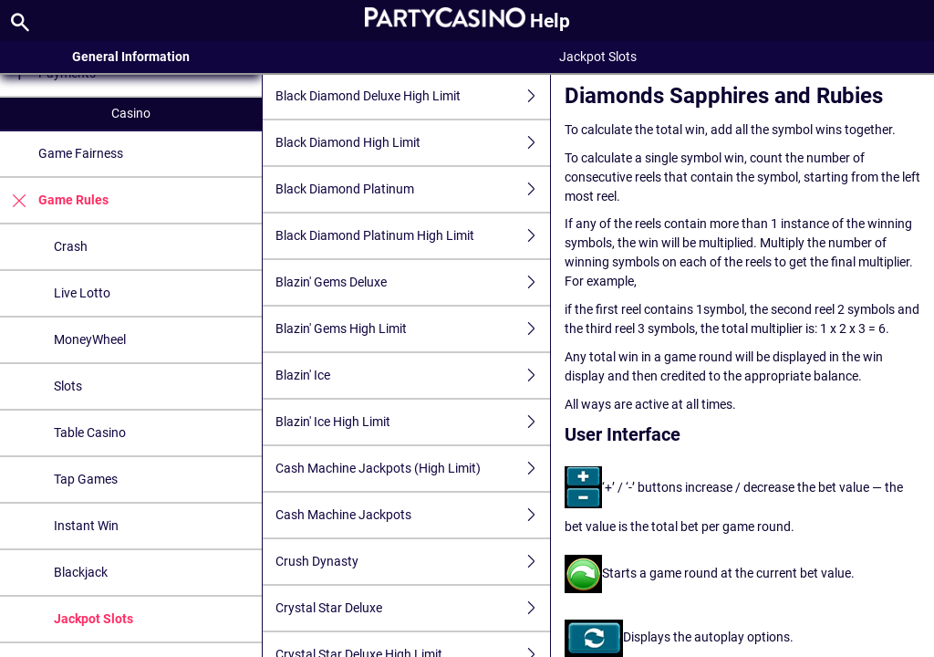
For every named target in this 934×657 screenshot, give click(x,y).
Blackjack (81, 572)
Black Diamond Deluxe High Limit (413, 96)
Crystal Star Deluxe (413, 608)
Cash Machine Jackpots (413, 515)
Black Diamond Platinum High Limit (413, 236)
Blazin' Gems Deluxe (413, 282)
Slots (68, 386)
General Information (131, 56)
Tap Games (86, 479)
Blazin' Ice (413, 375)
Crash (71, 246)
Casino (130, 113)
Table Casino (90, 432)
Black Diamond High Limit (413, 142)
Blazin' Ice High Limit (413, 422)
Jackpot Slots (93, 618)
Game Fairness (80, 153)
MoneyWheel (90, 339)
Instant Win (86, 525)
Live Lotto (82, 293)
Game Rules (54, 200)
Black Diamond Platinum (413, 189)
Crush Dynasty (413, 561)
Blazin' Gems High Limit (413, 329)
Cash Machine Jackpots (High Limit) (413, 468)
